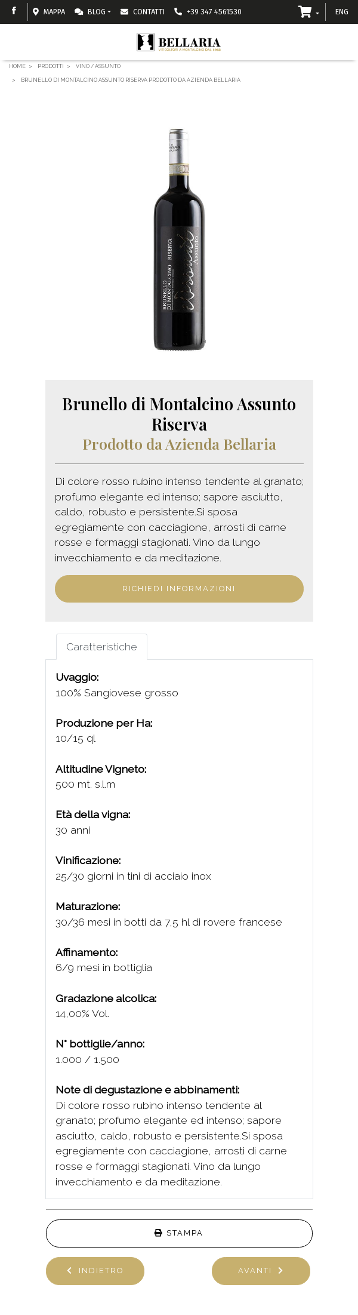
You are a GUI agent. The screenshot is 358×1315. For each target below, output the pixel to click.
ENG (341, 11)
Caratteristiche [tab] (101, 646)
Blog (90, 11)
